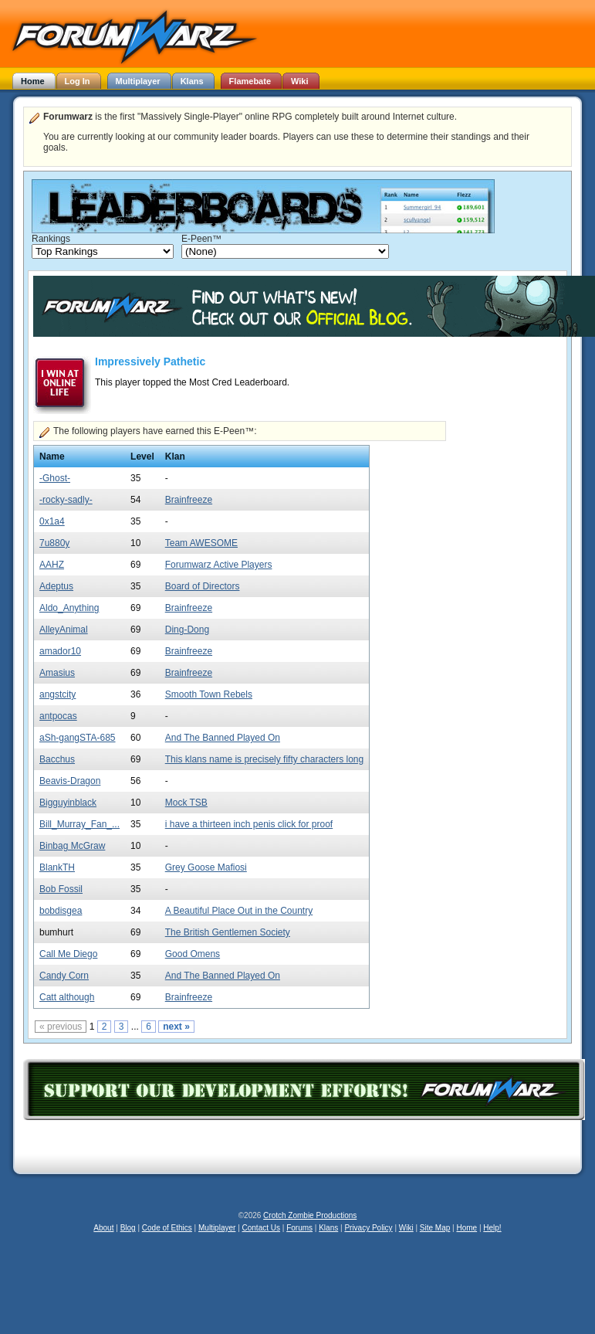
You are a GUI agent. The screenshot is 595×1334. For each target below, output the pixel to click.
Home (466, 1228)
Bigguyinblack (67, 802)
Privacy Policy (368, 1228)
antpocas (58, 716)
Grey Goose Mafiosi (206, 867)
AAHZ (51, 564)
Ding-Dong (187, 629)
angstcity (57, 694)
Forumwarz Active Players (218, 564)
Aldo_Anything (69, 608)
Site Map (435, 1228)
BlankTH (57, 867)
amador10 (60, 651)
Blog (128, 1228)
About (103, 1228)
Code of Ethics (167, 1228)
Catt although (66, 997)
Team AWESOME (201, 543)
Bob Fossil (61, 889)
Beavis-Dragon (69, 781)
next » (176, 1026)
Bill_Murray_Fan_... (79, 824)
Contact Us (261, 1228)
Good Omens (192, 954)
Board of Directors (202, 586)
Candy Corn (64, 975)
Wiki (406, 1228)
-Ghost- (54, 478)
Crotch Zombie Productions (310, 1215)
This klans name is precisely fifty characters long (264, 759)
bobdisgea (60, 910)
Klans (328, 1228)
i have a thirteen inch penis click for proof (249, 824)
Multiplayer (216, 1228)
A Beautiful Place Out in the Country (239, 910)
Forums (299, 1228)
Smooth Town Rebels (208, 694)
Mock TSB (186, 802)
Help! (492, 1228)
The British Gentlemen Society (227, 932)
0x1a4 (52, 521)
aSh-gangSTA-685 (77, 737)
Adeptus (56, 586)
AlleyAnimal (63, 629)
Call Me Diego (68, 954)
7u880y (54, 543)
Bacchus (57, 759)
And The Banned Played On (222, 737)
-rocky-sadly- (66, 499)
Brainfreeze (188, 499)
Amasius (57, 672)
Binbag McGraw (72, 845)
